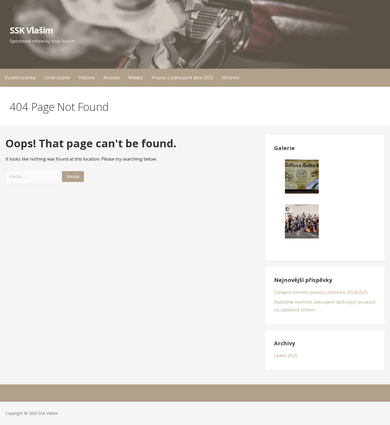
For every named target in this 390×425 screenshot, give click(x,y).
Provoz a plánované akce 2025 (182, 78)
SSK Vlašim (31, 30)
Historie (87, 78)
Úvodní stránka (19, 78)
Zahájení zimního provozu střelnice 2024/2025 (321, 292)
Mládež (135, 78)
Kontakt (111, 78)
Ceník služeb (57, 78)
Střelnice (230, 78)
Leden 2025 (285, 355)
